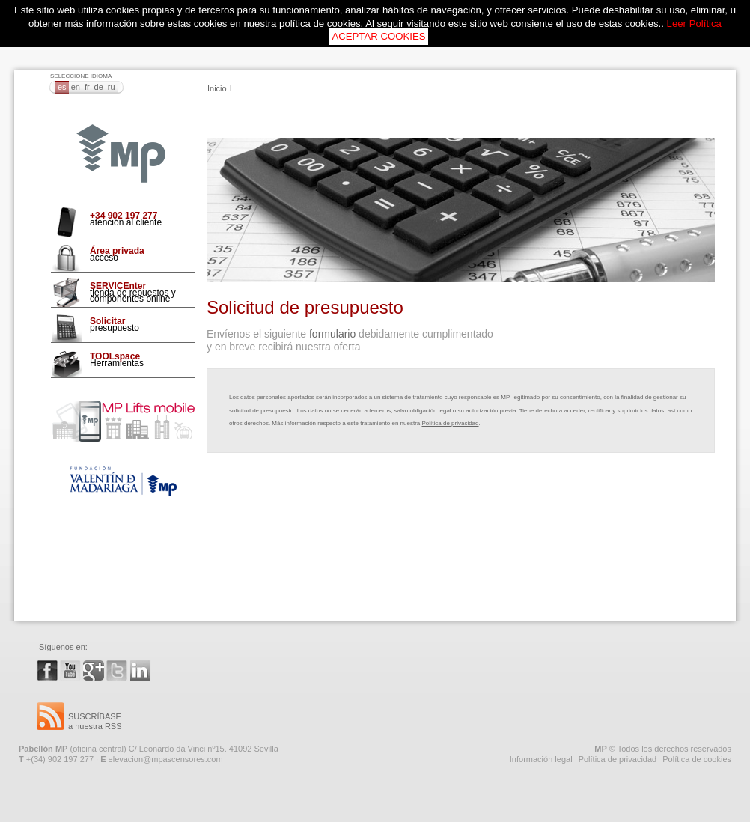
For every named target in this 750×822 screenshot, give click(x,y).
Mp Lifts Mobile (123, 421)
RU (111, 86)
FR (87, 86)
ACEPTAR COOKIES (378, 36)
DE (98, 86)
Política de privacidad (449, 423)
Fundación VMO (123, 481)
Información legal (541, 759)
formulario (332, 334)
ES (62, 86)
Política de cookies (696, 759)
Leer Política (694, 23)
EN (75, 86)
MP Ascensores (121, 154)
